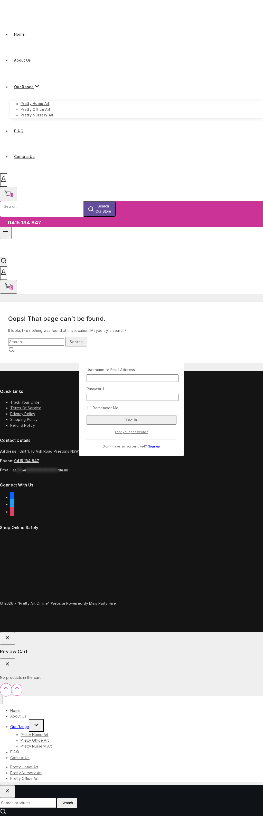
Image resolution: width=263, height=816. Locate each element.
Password (95, 388)
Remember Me (103, 408)
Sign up (154, 446)
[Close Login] (7, 638)
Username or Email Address (111, 369)
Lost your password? (131, 432)
